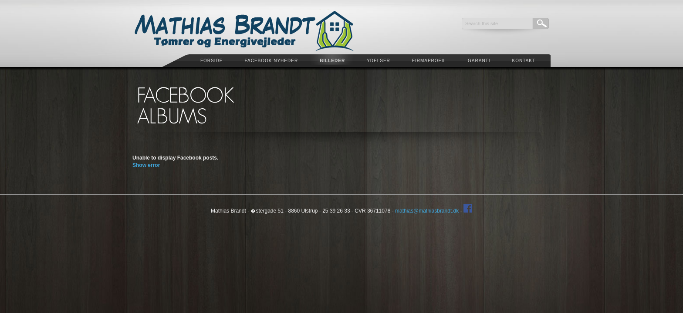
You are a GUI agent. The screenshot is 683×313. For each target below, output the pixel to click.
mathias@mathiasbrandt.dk (427, 211)
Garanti (479, 60)
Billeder (332, 60)
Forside (211, 60)
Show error (146, 165)
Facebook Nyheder (271, 60)
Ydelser (378, 60)
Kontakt (523, 60)
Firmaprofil (429, 60)
